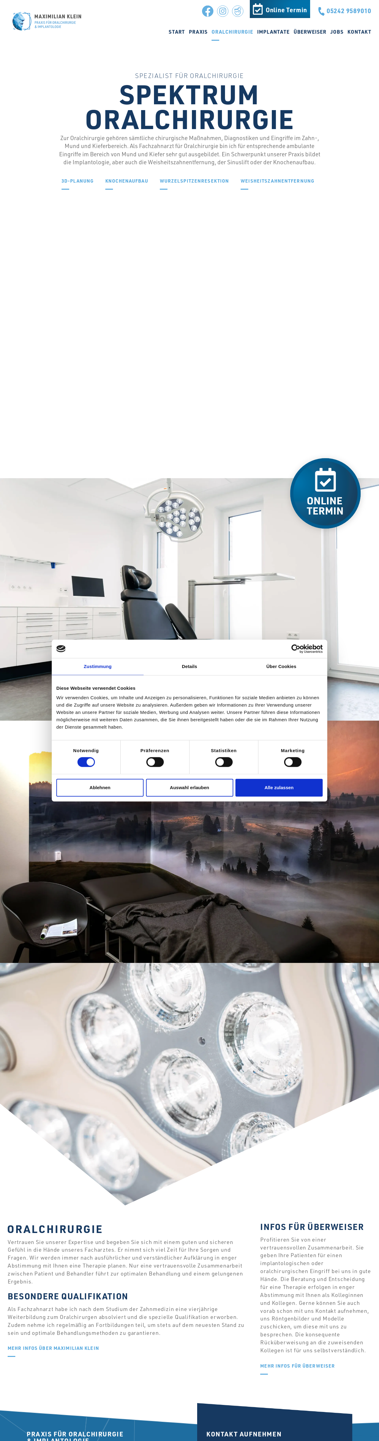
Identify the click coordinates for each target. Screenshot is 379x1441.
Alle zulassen (279, 787)
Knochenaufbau (126, 181)
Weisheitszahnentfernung (277, 181)
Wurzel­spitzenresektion (194, 181)
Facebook (206, 9)
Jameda (236, 9)
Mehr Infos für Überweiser (297, 1366)
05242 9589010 (349, 11)
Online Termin (286, 10)
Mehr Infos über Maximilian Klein (53, 1348)
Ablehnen (99, 787)
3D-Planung (78, 181)
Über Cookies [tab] (281, 666)
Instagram (221, 9)
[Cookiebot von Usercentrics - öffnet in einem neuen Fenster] (296, 648)
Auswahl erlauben (189, 787)
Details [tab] (189, 666)
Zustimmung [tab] (98, 666)
